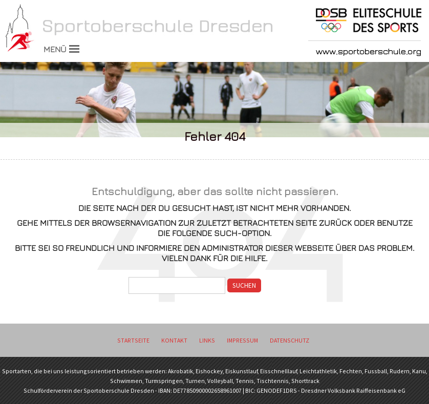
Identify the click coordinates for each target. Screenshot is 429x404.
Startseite (133, 340)
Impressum (242, 340)
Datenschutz (289, 340)
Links (207, 340)
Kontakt (174, 340)
